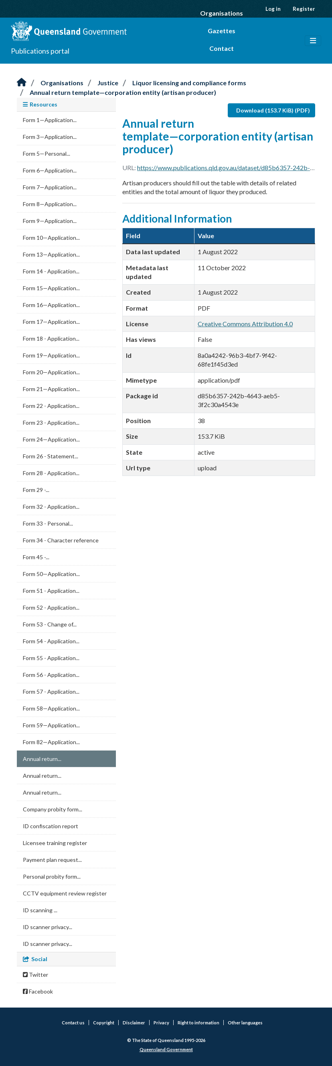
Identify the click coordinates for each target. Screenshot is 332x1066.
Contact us (73, 1022)
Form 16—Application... (51, 304)
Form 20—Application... (51, 372)
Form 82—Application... (51, 742)
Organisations (221, 13)
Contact (221, 48)
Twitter (35, 974)
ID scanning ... (40, 910)
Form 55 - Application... (51, 657)
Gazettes (221, 30)
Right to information (198, 1022)
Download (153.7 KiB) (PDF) (273, 110)
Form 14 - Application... (51, 271)
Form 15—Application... (51, 288)
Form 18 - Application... (51, 338)
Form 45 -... (36, 557)
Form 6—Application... (50, 170)
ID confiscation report (50, 826)
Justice (107, 82)
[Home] (21, 82)
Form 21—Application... (51, 388)
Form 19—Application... (51, 355)
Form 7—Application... (50, 187)
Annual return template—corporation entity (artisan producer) (123, 92)
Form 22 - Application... (51, 405)
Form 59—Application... (51, 725)
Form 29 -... (36, 489)
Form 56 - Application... (51, 674)
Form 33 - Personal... (48, 523)
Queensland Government (166, 1049)
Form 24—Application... (51, 439)
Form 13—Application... (51, 254)
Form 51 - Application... (51, 590)
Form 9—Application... (50, 220)
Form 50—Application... (51, 573)
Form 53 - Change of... (50, 624)
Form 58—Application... (51, 708)
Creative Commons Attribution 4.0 (245, 323)
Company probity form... (52, 809)
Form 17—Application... (51, 321)
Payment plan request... (52, 859)
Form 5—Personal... (46, 153)
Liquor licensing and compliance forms (189, 82)
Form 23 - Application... (51, 422)
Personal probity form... (52, 876)
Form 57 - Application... (51, 691)
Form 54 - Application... (51, 641)
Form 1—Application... (50, 119)
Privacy (161, 1022)
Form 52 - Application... (51, 607)
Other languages (245, 1022)
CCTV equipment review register (65, 893)
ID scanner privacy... (47, 926)
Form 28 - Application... (51, 473)
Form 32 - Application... (51, 506)
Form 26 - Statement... (50, 456)
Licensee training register (55, 842)
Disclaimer (134, 1022)
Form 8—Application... (50, 204)
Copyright (103, 1022)
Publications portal (40, 50)
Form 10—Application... (51, 237)
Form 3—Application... (50, 136)
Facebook (38, 991)
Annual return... (42, 758)
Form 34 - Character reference (61, 540)
